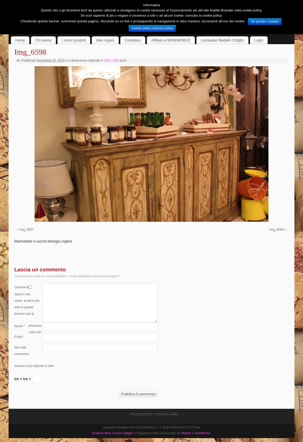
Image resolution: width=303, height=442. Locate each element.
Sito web (20, 347)
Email (19, 337)
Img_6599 (276, 229)
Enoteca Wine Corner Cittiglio (112, 433)
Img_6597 (27, 229)
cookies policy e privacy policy (152, 28)
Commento (21, 287)
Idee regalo (105, 40)
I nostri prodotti (74, 40)
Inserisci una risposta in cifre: (34, 366)
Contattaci (132, 40)
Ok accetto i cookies (265, 21)
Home (20, 40)
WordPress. (203, 433)
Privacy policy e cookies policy (154, 414)
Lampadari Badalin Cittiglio (222, 40)
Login (258, 40)
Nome (19, 326)
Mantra (186, 433)
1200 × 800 (111, 60)
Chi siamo (43, 40)
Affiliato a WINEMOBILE (170, 40)
